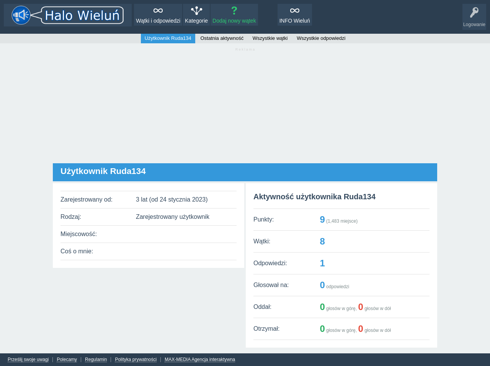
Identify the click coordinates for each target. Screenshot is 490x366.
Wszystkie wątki (270, 38)
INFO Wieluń (294, 21)
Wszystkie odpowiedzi (321, 38)
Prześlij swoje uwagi (28, 359)
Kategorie (196, 21)
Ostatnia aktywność (221, 38)
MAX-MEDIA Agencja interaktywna (200, 359)
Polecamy (67, 359)
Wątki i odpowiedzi (158, 21)
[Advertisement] (245, 109)
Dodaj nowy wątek (234, 21)
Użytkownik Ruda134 (168, 38)
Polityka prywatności (136, 359)
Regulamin (96, 359)
